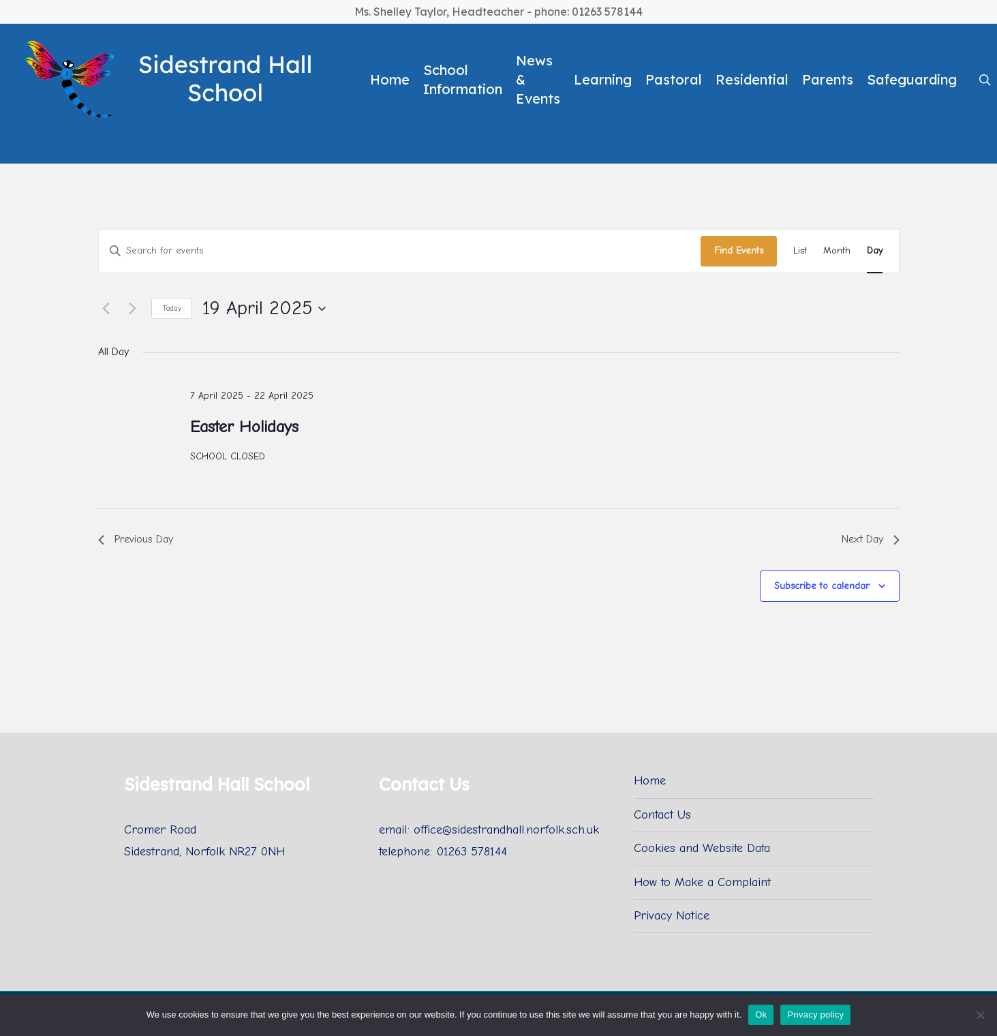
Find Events (738, 250)
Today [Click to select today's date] (171, 308)
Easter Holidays (244, 426)
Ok (761, 1014)
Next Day (871, 539)
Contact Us (662, 815)
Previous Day (135, 539)
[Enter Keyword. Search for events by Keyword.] (400, 251)
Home (650, 781)
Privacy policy (815, 1014)
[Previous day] (106, 309)
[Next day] (133, 309)
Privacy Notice (671, 916)
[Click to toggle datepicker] (264, 308)
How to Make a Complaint (702, 882)
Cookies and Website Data (702, 848)
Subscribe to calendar (822, 586)
